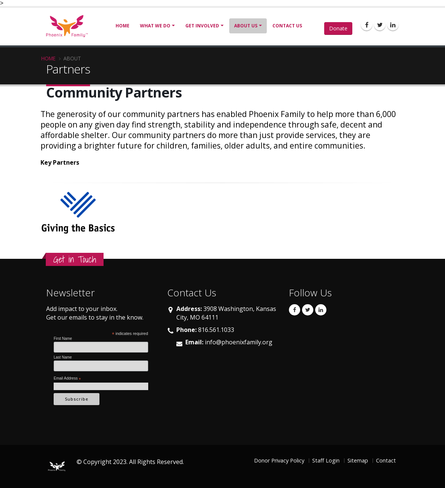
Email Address (67, 378)
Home (122, 26)
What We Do (155, 26)
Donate (338, 28)
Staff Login (326, 460)
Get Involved (202, 26)
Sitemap (357, 460)
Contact (386, 460)
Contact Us (287, 26)
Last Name (63, 357)
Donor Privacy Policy (279, 460)
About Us (245, 26)
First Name (63, 338)
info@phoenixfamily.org (238, 342)
